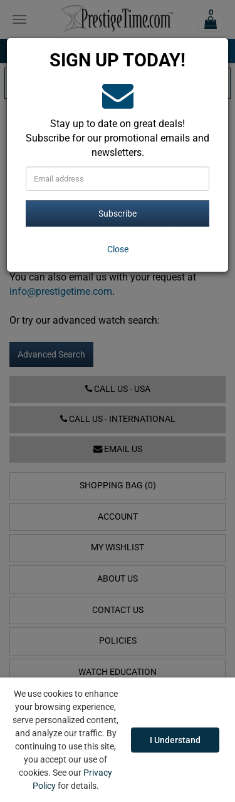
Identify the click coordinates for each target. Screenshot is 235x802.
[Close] (117, 249)
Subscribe (117, 213)
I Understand (175, 740)
